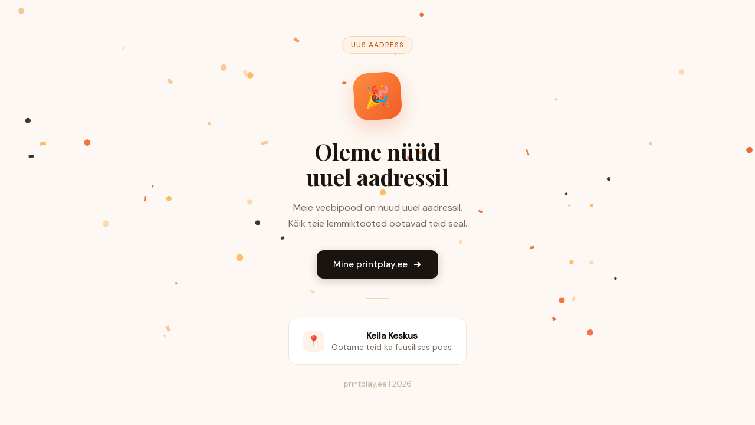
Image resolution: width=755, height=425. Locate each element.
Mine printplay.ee (377, 264)
